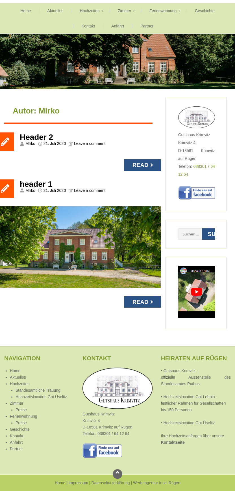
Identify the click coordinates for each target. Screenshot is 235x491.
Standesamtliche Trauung (38, 390)
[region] (117, 61)
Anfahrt (117, 26)
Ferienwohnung (163, 10)
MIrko (30, 143)
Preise (21, 410)
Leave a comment (89, 143)
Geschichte (205, 10)
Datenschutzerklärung (110, 483)
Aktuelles (55, 10)
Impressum (78, 483)
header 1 (36, 184)
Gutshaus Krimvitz (178, 370)
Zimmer (124, 10)
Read (143, 165)
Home (25, 10)
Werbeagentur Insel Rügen (156, 483)
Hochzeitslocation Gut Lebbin (189, 396)
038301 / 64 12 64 (113, 433)
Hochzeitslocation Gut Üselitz (41, 396)
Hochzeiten (90, 10)
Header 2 (36, 137)
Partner (146, 26)
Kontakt (88, 26)
